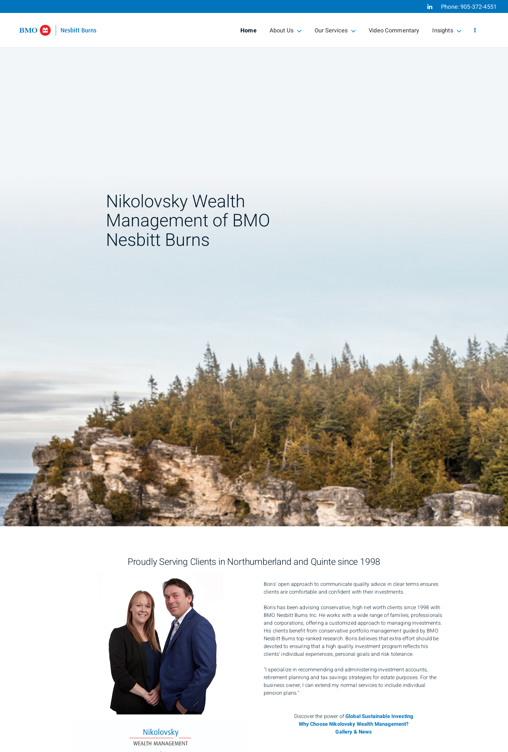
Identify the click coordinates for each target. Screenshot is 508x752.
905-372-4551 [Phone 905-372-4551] (478, 7)
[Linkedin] (430, 7)
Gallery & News (353, 732)
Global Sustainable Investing (379, 716)
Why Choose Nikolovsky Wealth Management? (354, 724)
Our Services (335, 30)
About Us (286, 30)
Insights (446, 30)
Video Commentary (394, 30)
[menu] (474, 31)
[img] (254, 263)
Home (248, 30)
